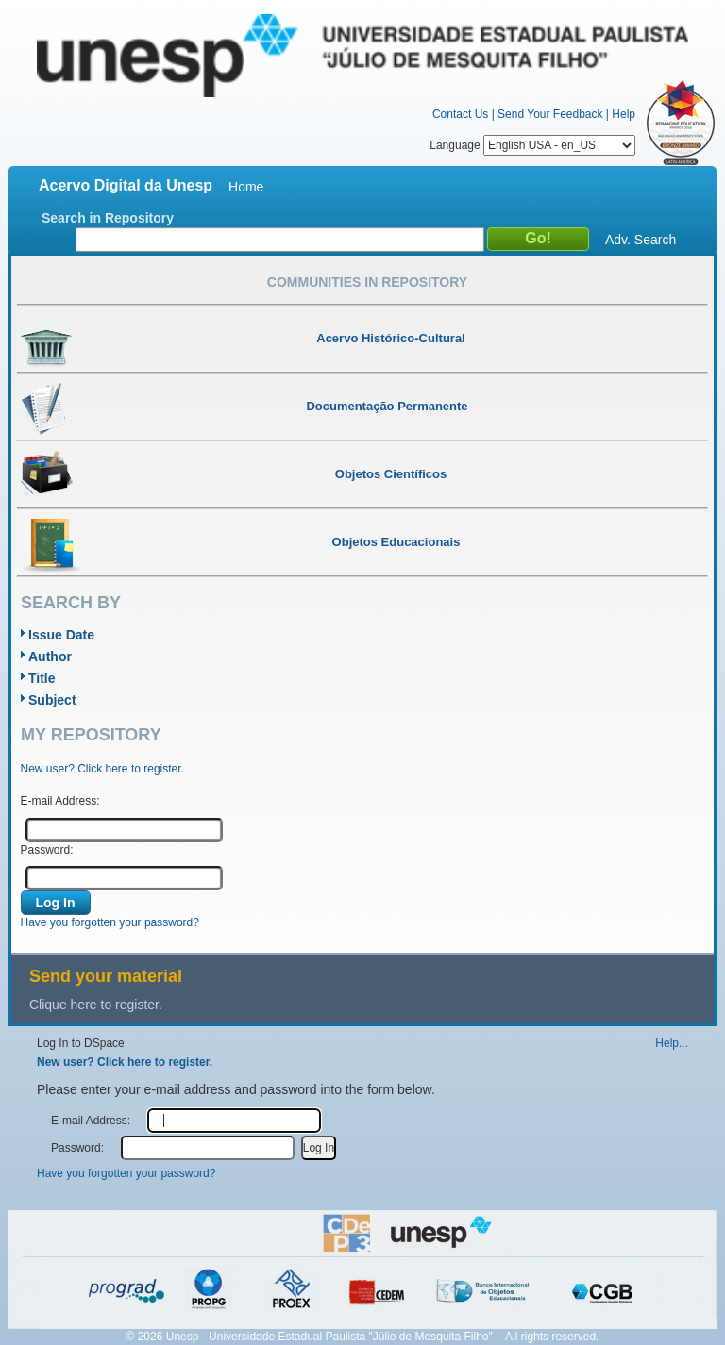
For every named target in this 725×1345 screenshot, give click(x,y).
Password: (47, 849)
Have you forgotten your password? (110, 922)
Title (42, 678)
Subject (52, 699)
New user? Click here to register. (102, 768)
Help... (671, 1043)
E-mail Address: (60, 800)
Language (532, 145)
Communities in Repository (367, 282)
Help (623, 114)
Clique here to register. (95, 1004)
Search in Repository (108, 217)
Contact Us (460, 114)
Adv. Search (640, 239)
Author (50, 656)
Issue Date (61, 634)
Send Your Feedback (549, 114)
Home (245, 186)
